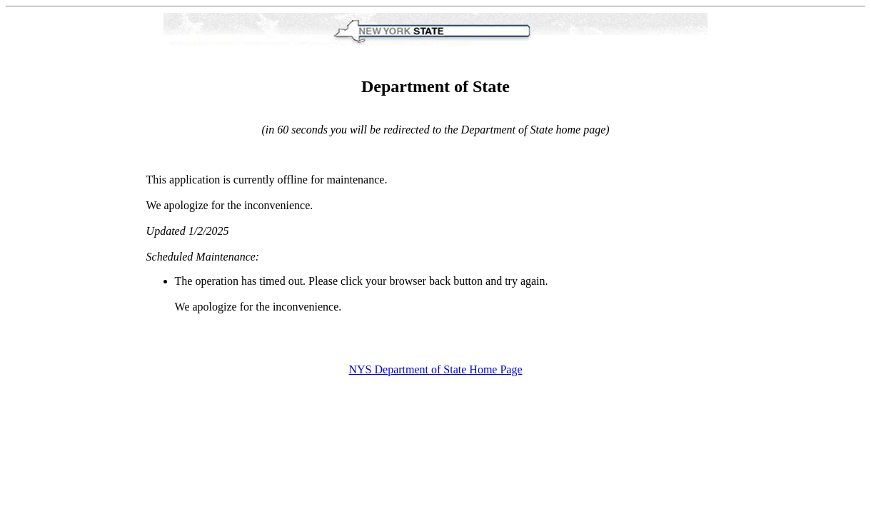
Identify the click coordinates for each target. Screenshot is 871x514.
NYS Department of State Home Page (435, 369)
